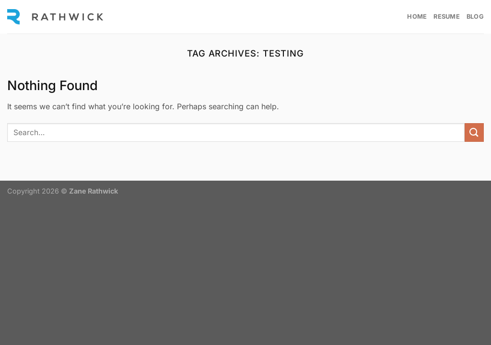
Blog (475, 16)
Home (417, 16)
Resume (446, 16)
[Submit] (474, 132)
